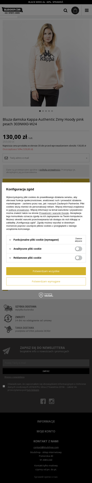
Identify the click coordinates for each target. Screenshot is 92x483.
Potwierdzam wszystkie (46, 271)
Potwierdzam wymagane (46, 281)
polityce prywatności (19, 210)
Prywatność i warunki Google (54, 213)
